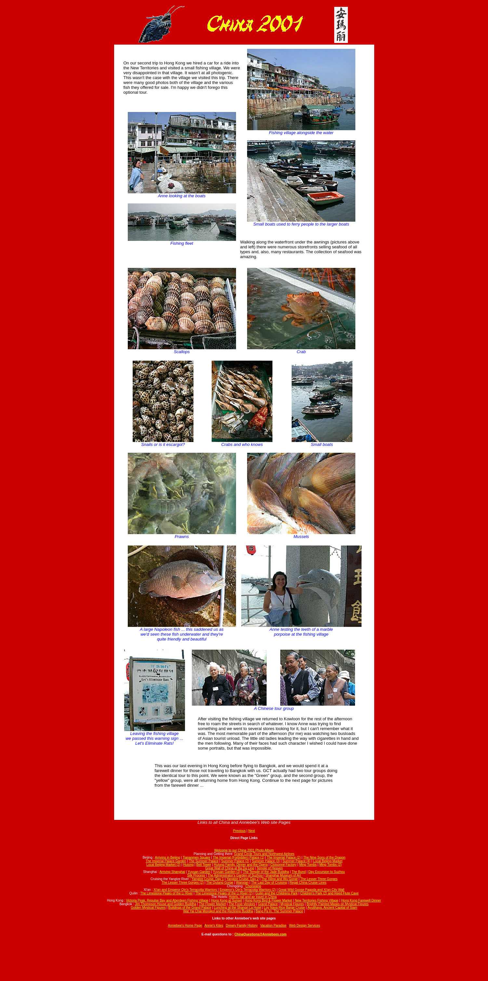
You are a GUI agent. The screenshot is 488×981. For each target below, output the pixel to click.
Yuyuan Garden (199, 872)
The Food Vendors (242, 904)
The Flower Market (212, 904)
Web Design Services (304, 925)
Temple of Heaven (270, 868)
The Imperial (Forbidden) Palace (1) (238, 857)
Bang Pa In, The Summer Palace (279, 911)
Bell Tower (203, 864)
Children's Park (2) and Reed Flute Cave (329, 893)
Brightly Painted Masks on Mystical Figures (338, 904)
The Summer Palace (203, 861)
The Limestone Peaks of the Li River (166, 893)
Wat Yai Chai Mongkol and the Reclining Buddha (218, 911)
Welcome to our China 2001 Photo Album (244, 850)
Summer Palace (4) (296, 861)
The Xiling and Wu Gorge (279, 879)
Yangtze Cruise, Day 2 (242, 879)
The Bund (299, 872)
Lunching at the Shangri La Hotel (237, 907)
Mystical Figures (292, 904)
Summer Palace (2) (235, 861)
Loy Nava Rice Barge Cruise (284, 907)
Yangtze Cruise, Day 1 (207, 879)
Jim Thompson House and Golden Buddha (165, 904)
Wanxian (242, 882)
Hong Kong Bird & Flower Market (268, 900)
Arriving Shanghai (172, 872)
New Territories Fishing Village (316, 900)
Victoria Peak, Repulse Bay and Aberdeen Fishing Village (167, 900)
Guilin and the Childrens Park (276, 893)
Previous (239, 831)
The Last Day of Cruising (269, 882)
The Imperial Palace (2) (284, 857)
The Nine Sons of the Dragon (324, 857)
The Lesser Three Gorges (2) (183, 882)
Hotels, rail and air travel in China (253, 897)
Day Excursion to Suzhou (326, 872)
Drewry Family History (242, 925)
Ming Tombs (308, 864)
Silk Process (196, 875)
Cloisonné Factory (283, 864)
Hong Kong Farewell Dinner (361, 900)
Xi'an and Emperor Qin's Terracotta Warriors (185, 889)
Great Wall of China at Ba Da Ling (229, 868)
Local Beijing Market (327, 861)
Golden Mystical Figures (148, 907)
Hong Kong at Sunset (226, 900)
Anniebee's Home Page (185, 925)
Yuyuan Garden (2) (227, 872)
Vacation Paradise (273, 925)
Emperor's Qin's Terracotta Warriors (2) (247, 889)
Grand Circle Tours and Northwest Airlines (264, 854)
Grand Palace (268, 904)
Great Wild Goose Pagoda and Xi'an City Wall (311, 889)
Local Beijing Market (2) (163, 864)
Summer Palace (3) (266, 861)
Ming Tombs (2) (330, 864)
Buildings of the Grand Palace (189, 907)
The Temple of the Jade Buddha (266, 872)
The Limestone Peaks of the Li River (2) (224, 893)
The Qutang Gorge (219, 882)
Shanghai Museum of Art (283, 875)
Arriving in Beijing (167, 857)
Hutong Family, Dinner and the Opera (241, 864)
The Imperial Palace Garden (166, 861)
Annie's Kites (213, 925)
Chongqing (253, 886)
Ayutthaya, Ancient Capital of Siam (332, 907)
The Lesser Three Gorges (318, 879)
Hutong (188, 864)
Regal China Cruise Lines (308, 882)
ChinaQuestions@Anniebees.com (260, 934)
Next (251, 831)
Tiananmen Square (196, 857)
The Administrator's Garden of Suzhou (235, 875)
